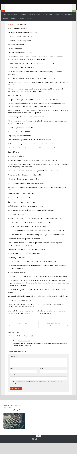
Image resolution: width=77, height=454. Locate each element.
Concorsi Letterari (34, 14)
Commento (14, 368)
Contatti (21, 19)
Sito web (12, 386)
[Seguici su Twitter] (36, 450)
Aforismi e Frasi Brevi (10, 14)
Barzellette (22, 14)
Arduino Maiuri (14, 36)
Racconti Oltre (16, 6)
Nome (12, 380)
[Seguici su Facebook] (33, 450)
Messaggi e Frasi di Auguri (63, 14)
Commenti (14, 347)
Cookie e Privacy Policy (10, 421)
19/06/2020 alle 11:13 (24, 352)
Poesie (5, 19)
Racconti (13, 19)
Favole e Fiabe (47, 14)
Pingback (27, 347)
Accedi (29, 19)
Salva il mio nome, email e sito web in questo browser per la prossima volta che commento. (36, 394)
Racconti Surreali (40, 24)
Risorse (21, 421)
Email (42, 380)
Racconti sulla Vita (24, 24)
